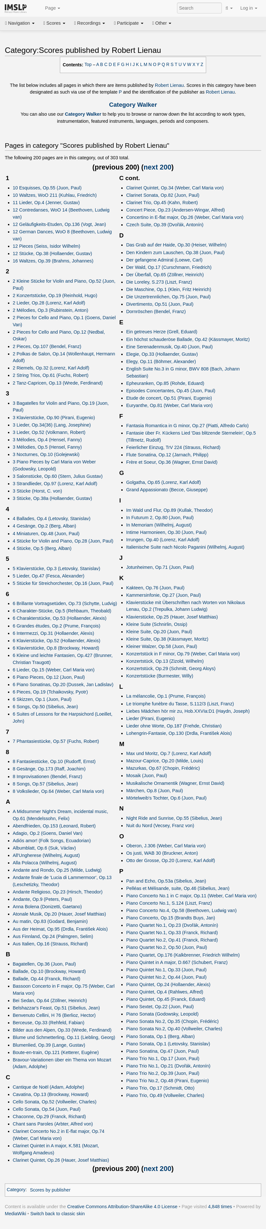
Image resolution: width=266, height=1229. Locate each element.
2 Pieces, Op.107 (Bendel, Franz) (47, 346)
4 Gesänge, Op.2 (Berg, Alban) (44, 525)
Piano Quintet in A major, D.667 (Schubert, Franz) (177, 962)
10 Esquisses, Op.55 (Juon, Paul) (47, 187)
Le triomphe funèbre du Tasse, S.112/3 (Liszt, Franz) (180, 703)
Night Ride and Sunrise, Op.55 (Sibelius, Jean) (174, 818)
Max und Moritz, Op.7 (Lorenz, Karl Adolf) (168, 753)
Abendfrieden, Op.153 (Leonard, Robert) (54, 825)
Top (88, 64)
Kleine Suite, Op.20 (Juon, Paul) (159, 631)
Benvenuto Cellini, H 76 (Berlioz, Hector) (54, 1015)
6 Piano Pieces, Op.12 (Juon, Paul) (49, 677)
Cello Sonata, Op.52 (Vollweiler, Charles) (55, 1101)
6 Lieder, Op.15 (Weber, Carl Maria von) (54, 669)
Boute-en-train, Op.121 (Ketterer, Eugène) (56, 1052)
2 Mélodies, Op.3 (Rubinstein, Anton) (50, 310)
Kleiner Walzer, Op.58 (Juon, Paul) (161, 646)
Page (49, 8)
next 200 (158, 167)
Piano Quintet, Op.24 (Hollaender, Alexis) (168, 984)
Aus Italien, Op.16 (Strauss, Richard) (50, 943)
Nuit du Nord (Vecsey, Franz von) (160, 825)
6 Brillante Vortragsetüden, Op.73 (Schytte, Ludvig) (65, 603)
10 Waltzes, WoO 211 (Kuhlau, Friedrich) (55, 195)
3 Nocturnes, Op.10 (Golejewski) (46, 454)
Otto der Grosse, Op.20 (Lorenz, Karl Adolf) (170, 860)
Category (16, 1189)
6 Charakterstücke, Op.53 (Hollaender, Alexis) (60, 618)
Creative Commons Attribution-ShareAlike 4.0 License (122, 1206)
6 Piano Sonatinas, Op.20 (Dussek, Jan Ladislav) (63, 684)
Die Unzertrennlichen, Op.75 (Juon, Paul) (168, 296)
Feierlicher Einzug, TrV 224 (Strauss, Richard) (173, 447)
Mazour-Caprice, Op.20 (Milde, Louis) (164, 760)
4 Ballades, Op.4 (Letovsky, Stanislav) (52, 518)
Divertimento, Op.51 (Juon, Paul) (159, 304)
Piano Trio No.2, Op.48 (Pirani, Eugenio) (167, 1080)
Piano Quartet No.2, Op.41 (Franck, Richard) (172, 940)
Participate (128, 23)
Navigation (20, 23)
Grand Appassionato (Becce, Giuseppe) (166, 489)
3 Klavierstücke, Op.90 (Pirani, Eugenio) (54, 417)
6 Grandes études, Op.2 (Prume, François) (57, 625)
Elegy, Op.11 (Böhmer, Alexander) (161, 361)
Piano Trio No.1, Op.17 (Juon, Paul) (162, 1058)
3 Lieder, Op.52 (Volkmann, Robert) (49, 432)
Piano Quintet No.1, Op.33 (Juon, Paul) (166, 969)
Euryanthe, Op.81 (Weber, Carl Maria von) (169, 405)
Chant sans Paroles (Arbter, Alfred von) (53, 1123)
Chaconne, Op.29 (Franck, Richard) (49, 1116)
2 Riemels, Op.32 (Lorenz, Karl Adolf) (51, 367)
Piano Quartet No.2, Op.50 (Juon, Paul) (166, 947)
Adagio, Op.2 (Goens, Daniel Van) (48, 833)
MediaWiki (15, 1213)
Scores (54, 23)
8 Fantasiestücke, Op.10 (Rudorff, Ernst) (54, 761)
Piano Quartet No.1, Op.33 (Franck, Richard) (172, 932)
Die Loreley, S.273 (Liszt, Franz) (159, 282)
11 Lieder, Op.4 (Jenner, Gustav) (46, 202)
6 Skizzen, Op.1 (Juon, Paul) (42, 699)
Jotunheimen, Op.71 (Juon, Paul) (160, 567)
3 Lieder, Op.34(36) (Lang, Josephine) (52, 425)
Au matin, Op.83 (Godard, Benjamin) (50, 921)
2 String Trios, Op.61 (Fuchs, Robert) (51, 375)
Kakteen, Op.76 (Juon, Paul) (155, 587)
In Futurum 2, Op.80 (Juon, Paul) (160, 517)
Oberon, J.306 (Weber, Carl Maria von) (166, 845)
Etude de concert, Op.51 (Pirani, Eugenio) (169, 398)
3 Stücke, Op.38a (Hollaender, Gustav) (52, 498)
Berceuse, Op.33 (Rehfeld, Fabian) (49, 1022)
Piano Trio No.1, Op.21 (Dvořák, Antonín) (168, 1065)
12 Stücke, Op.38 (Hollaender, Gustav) (52, 253)
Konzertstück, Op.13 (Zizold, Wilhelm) (165, 661)
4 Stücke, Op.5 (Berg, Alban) (42, 548)
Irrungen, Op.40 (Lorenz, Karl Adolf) (162, 539)
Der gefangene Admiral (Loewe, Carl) (164, 259)
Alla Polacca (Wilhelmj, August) (45, 862)
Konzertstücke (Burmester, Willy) (159, 675)
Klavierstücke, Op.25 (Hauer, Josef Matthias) (172, 616)
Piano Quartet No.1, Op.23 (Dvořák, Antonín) (172, 925)
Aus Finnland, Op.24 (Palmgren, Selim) (53, 936)
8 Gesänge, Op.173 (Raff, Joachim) (49, 768)
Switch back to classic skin (57, 1213)
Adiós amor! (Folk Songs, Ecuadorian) (52, 840)
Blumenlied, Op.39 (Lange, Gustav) (49, 1045)
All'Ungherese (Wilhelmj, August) (46, 855)
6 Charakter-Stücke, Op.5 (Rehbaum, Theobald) (62, 610)
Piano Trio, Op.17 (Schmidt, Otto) (160, 1088)
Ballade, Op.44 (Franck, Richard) (46, 978)
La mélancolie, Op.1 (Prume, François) (166, 696)
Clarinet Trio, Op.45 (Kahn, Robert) (162, 202)
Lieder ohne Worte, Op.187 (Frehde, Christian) (174, 725)
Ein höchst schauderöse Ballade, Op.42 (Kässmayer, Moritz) (188, 339)
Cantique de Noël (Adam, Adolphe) (48, 1087)
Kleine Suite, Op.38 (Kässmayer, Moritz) (167, 639)
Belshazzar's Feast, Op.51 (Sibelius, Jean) (56, 1007)
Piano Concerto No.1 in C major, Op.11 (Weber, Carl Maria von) (191, 895)
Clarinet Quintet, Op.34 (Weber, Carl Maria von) (175, 187)
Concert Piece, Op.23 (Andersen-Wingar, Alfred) (175, 209)
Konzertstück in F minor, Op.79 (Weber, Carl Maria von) (183, 653)
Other (161, 23)
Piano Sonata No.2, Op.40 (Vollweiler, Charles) (174, 1028)
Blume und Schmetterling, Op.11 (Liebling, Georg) (64, 1037)
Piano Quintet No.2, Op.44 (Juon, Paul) (166, 977)
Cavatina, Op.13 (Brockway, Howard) (51, 1094)
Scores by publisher (50, 1189)
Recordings (89, 23)
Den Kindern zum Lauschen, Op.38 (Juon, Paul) (175, 252)
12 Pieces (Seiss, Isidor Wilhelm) (46, 246)
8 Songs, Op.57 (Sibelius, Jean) (45, 783)
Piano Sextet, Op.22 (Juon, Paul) (160, 1006)
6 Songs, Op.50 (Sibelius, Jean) (45, 706)
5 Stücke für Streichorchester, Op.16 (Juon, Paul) (63, 583)
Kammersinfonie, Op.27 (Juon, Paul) (163, 595)
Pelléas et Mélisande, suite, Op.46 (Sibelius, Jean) (178, 888)
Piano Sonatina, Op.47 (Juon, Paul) (162, 1051)
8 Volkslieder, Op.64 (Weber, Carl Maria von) (58, 791)
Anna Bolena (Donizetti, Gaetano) (47, 906)
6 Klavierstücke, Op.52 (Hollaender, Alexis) (57, 640)
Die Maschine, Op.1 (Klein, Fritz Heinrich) (168, 289)
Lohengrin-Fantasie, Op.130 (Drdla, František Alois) (179, 733)
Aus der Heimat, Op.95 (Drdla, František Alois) (60, 929)
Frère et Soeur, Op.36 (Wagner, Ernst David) (171, 462)
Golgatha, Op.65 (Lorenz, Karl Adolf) (163, 482)
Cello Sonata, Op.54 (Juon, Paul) (47, 1109)
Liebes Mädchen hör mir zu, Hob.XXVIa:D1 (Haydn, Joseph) (188, 711)
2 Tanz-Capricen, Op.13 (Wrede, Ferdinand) (58, 383)
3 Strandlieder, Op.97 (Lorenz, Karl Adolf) (55, 483)
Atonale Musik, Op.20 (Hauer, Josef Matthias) (59, 914)
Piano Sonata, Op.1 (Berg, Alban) (160, 1036)
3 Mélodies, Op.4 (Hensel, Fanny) (47, 439)
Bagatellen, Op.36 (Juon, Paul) (44, 964)
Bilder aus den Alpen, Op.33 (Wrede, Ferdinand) (62, 1030)
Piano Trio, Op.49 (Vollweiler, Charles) (165, 1095)
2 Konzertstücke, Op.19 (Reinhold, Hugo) (55, 295)
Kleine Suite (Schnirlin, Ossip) (156, 624)
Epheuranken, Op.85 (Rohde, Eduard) (165, 383)
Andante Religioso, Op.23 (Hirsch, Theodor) (58, 891)
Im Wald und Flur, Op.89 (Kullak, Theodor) (169, 510)
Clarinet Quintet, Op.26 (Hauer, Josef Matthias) (61, 1160)
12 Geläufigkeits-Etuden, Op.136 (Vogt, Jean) (59, 224)
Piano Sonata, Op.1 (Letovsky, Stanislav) (168, 1043)
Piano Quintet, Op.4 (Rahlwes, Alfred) (164, 991)
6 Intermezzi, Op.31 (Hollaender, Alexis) (53, 633)
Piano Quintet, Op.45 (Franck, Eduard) (165, 999)
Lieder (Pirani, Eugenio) (150, 718)
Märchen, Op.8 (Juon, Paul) (154, 790)
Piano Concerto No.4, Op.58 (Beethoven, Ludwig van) (181, 910)
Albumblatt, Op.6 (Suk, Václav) (44, 848)
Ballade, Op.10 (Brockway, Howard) (49, 971)
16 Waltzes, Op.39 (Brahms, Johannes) (53, 260)
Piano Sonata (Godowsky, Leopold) (162, 1014)
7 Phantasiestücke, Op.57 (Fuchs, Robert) (56, 741)
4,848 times (220, 1206)
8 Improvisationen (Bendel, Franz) (47, 776)
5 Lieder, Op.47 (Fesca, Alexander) (49, 575)
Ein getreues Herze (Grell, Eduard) (161, 331)
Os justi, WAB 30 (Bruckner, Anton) (162, 853)
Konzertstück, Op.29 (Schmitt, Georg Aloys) (170, 668)
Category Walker (133, 104)
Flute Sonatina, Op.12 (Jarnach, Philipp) (167, 454)
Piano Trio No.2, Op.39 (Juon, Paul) (162, 1073)
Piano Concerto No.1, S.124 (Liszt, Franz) (169, 903)
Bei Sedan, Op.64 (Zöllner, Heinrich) (50, 1000)
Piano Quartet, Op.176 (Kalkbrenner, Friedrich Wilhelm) (183, 955)
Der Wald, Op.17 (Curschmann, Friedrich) (169, 267)
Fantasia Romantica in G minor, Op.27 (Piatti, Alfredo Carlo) (187, 425)
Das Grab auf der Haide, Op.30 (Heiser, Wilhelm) (176, 244)
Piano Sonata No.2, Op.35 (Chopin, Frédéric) (172, 1021)
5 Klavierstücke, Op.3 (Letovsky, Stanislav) (56, 568)
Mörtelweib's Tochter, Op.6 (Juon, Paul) (166, 798)
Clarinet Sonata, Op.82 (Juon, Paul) (162, 195)
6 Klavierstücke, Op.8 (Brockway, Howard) (56, 648)
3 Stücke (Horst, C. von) (37, 491)
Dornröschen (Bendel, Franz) (156, 311)
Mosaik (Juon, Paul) (146, 775)
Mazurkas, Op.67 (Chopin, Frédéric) (163, 768)
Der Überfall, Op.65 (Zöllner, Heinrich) (165, 274)
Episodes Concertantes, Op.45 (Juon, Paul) (170, 390)
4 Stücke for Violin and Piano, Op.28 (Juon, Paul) (63, 541)
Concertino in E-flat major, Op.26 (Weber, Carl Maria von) (184, 217)
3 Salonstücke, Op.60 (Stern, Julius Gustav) (58, 476)
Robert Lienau (169, 85)
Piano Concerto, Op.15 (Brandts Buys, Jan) (170, 917)
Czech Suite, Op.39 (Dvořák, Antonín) (165, 224)
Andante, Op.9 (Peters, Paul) (42, 899)
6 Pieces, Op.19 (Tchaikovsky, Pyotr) (50, 691)
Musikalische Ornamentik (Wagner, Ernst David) (175, 783)
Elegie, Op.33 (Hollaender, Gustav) (162, 354)
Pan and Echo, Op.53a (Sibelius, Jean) (166, 881)
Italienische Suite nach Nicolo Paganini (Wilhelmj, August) (185, 547)
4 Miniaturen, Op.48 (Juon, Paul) (46, 533)
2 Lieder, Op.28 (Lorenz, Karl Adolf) (49, 302)
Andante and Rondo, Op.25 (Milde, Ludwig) (57, 870)
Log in (248, 8)
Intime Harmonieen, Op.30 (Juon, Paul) (166, 532)
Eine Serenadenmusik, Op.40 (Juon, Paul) (169, 346)
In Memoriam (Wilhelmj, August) (159, 524)
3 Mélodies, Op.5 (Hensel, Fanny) (47, 447)
